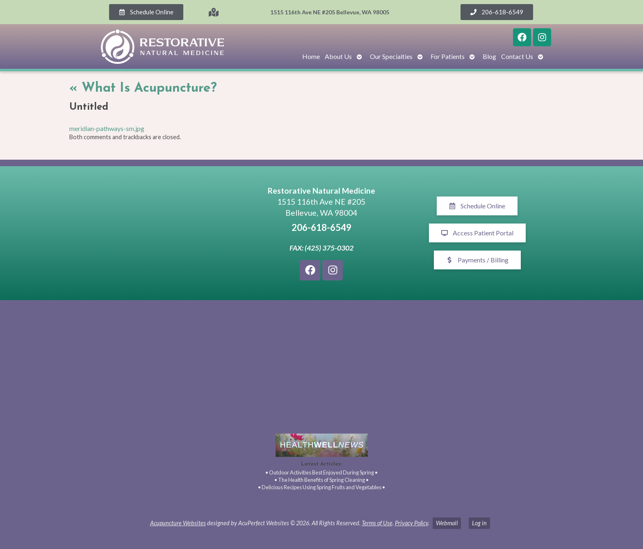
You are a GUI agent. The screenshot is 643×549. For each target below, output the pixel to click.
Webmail (447, 523)
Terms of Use (377, 523)
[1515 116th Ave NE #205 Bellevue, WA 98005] (166, 233)
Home (311, 56)
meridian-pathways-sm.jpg (106, 128)
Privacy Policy (411, 523)
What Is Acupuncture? (143, 88)
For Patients (448, 56)
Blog (489, 56)
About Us (338, 56)
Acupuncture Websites (178, 523)
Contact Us (517, 56)
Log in (479, 523)
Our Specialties (391, 56)
